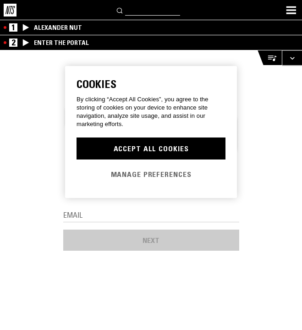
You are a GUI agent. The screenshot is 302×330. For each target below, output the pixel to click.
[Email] (151, 215)
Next (151, 240)
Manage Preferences (151, 174)
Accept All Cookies (151, 148)
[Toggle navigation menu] (291, 10)
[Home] (10, 10)
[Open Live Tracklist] (269, 58)
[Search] (120, 10)
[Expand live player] (292, 58)
